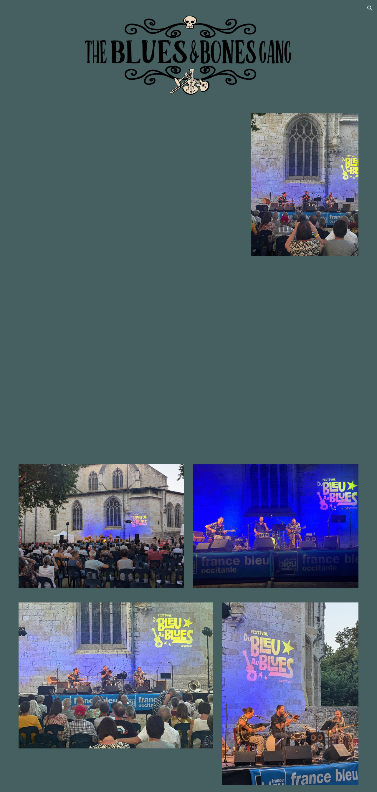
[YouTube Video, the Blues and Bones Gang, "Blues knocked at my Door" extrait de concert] (130, 184)
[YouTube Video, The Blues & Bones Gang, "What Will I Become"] (188, 360)
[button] (370, 8)
